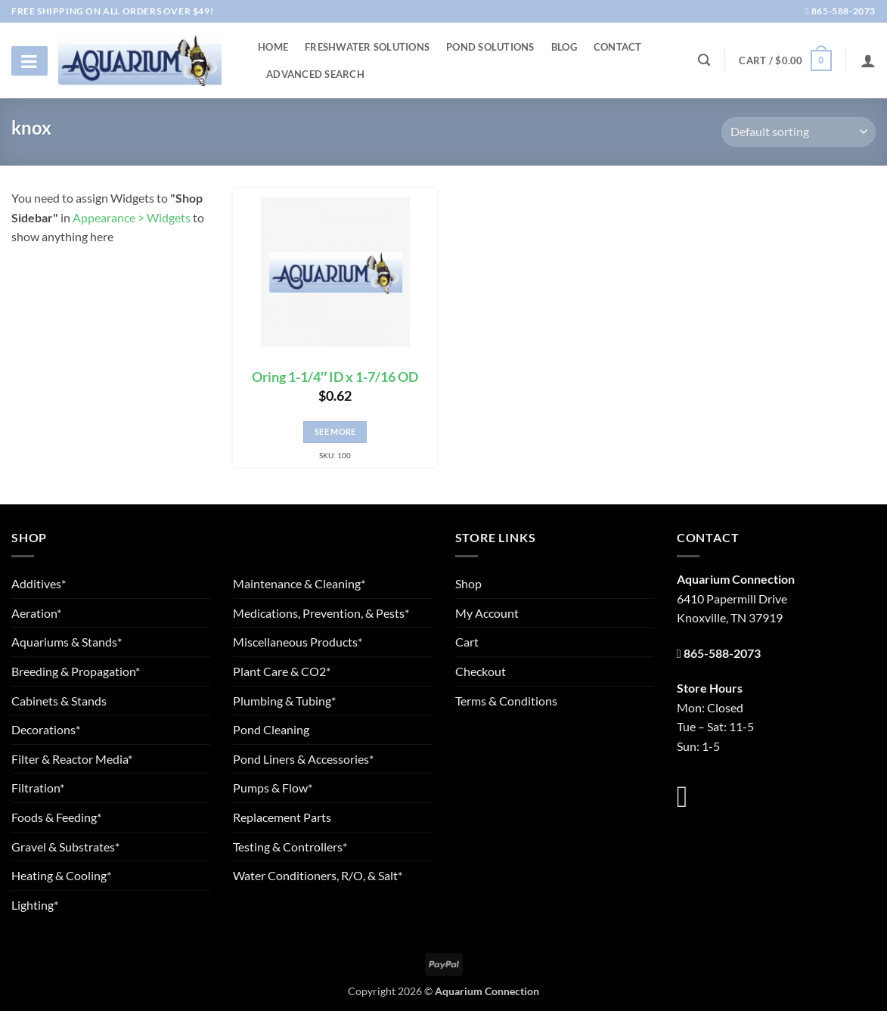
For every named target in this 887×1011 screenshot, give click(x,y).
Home (273, 47)
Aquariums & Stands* (66, 641)
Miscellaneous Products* (297, 641)
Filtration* (37, 787)
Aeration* (36, 613)
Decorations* (45, 729)
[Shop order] (798, 132)
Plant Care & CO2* (281, 671)
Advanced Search (315, 74)
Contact (618, 47)
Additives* (38, 583)
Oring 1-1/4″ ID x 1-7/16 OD (335, 377)
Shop (468, 583)
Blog (564, 47)
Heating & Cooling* (61, 875)
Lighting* (34, 905)
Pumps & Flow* (272, 787)
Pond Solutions (490, 47)
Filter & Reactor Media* (71, 759)
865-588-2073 (840, 11)
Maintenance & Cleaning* (299, 583)
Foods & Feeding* (56, 817)
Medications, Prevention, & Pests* (321, 613)
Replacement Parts (282, 817)
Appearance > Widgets (132, 217)
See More (335, 431)
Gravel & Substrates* (65, 846)
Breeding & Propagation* (75, 671)
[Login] (868, 60)
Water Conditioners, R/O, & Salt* (317, 875)
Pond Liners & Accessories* (303, 759)
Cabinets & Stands (59, 700)
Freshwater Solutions (367, 47)
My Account (487, 613)
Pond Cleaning (271, 729)
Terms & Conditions (506, 700)
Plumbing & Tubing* (284, 700)
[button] (785, 60)
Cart (467, 641)
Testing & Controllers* (290, 846)
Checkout (480, 671)
